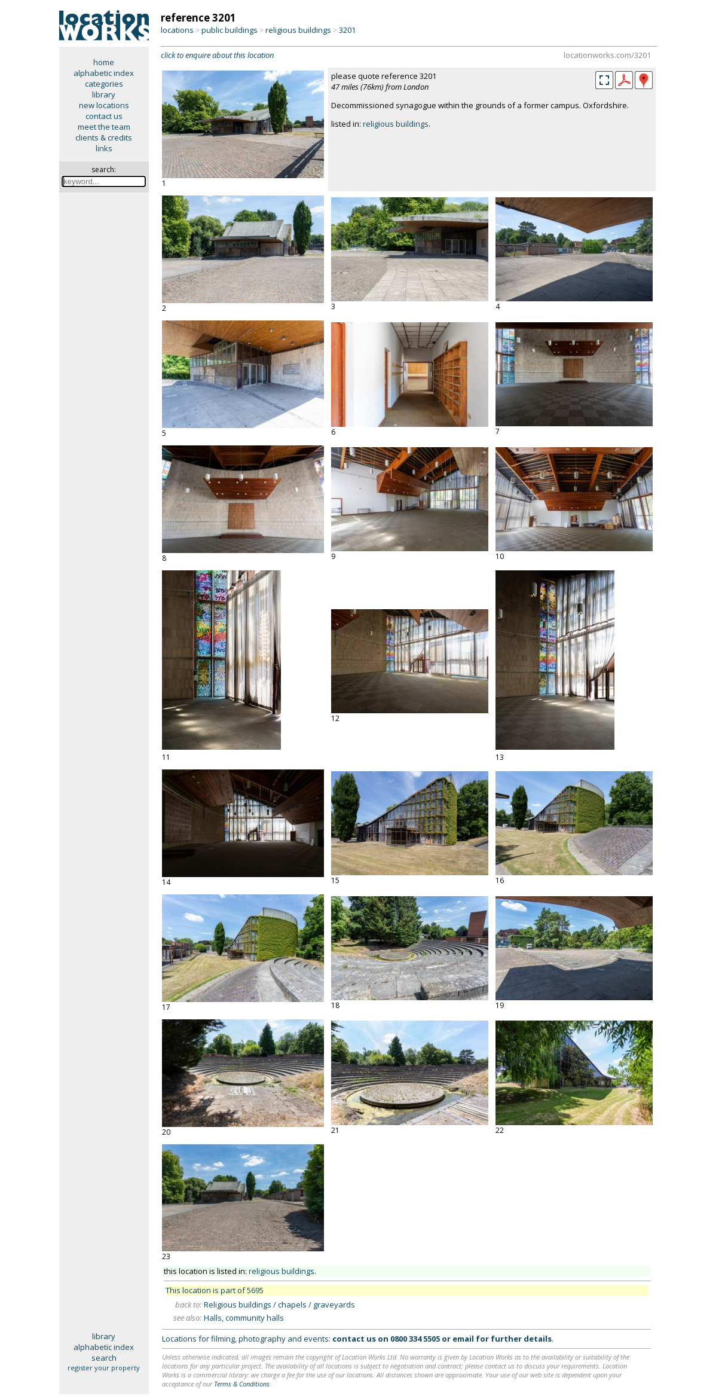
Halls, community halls (244, 1317)
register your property (104, 1367)
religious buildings (298, 30)
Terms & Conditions (242, 1383)
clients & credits (103, 137)
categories (104, 83)
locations (177, 30)
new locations (104, 105)
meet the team (104, 126)
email (463, 1338)
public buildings (229, 30)
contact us (104, 116)
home (103, 62)
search (104, 1357)
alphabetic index (104, 73)
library (103, 94)
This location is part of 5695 (215, 1290)
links (104, 148)
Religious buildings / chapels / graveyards (279, 1304)
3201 (347, 30)
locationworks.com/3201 (607, 55)
